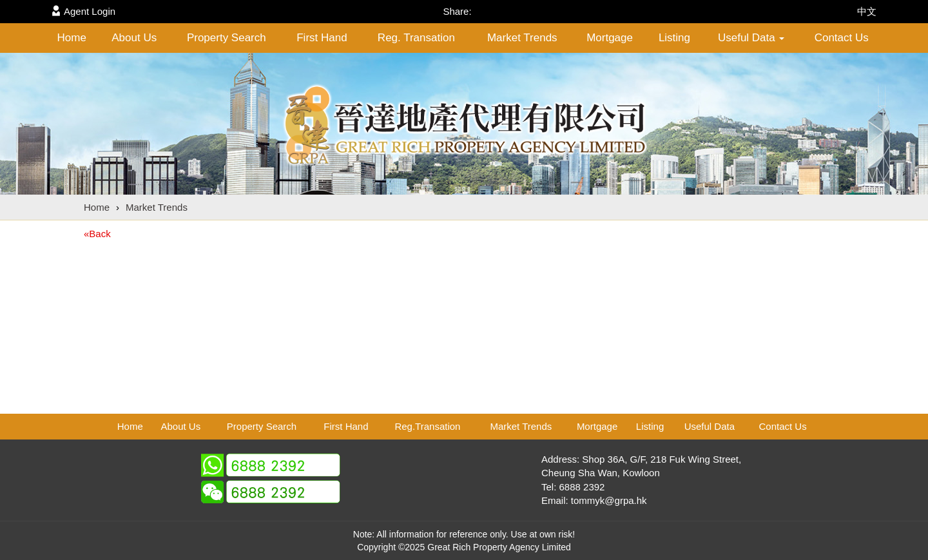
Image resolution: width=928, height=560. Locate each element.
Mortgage (609, 38)
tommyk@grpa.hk (609, 500)
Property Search (226, 38)
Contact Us (842, 38)
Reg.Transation (427, 426)
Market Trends (522, 38)
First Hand (321, 38)
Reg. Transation (416, 38)
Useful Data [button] (751, 38)
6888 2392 (582, 486)
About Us (134, 38)
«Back (97, 233)
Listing (674, 38)
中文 (866, 11)
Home (71, 38)
